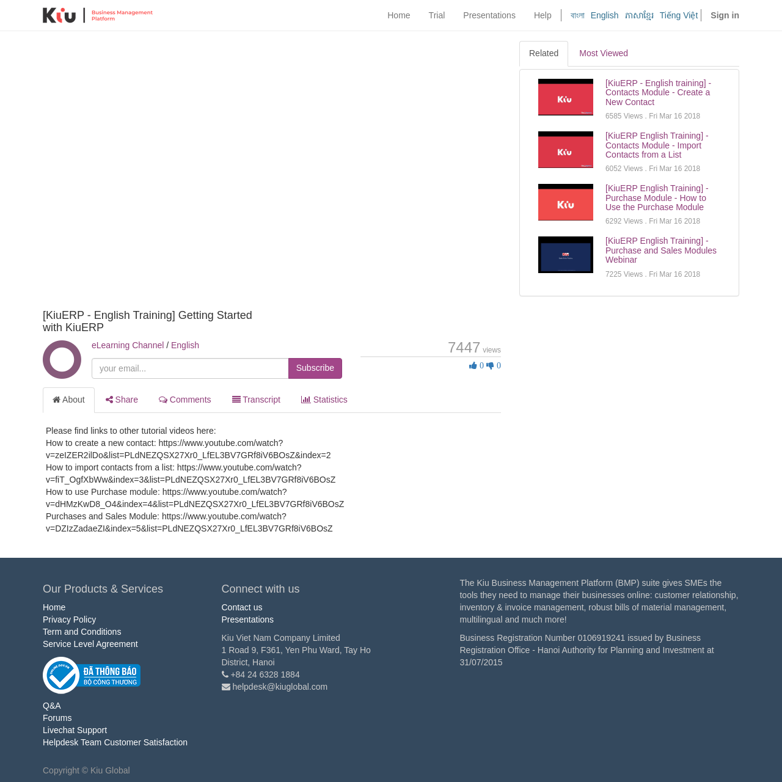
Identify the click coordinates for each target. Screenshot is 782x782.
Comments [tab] (185, 399)
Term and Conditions (82, 632)
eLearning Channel (128, 345)
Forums (57, 718)
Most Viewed (603, 53)
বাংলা (578, 15)
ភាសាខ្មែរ (639, 15)
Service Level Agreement (90, 644)
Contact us (242, 607)
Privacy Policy (69, 619)
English (605, 15)
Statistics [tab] (324, 399)
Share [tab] (122, 399)
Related (543, 53)
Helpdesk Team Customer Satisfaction (115, 742)
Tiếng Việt (679, 15)
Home (54, 607)
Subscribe (315, 368)
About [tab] (69, 399)
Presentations (248, 619)
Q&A (52, 706)
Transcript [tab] (256, 399)
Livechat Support (75, 730)
